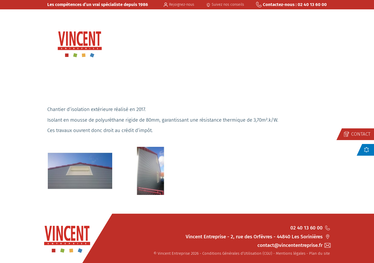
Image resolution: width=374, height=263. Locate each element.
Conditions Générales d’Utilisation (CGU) (237, 253)
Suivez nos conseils (225, 4)
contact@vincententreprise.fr (293, 245)
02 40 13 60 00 (310, 228)
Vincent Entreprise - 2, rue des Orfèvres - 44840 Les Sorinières (258, 237)
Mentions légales (290, 253)
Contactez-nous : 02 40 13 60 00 (291, 4)
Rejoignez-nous (179, 4)
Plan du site (319, 253)
